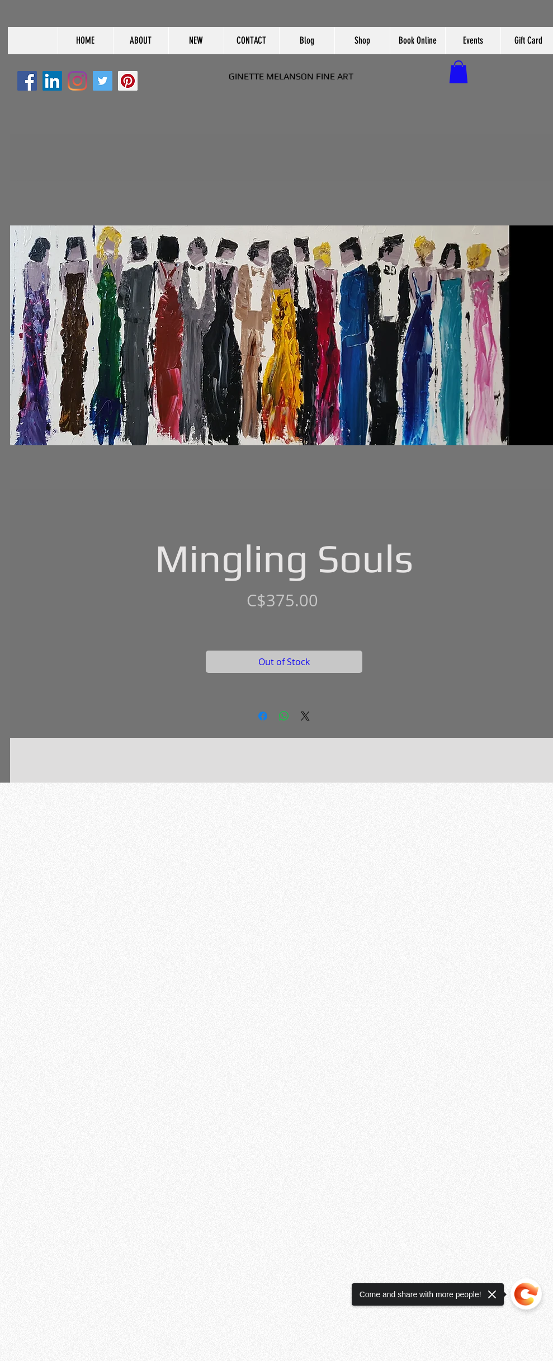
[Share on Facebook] (263, 716)
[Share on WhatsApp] (284, 716)
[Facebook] (27, 81)
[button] (140, 40)
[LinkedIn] (52, 81)
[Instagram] (77, 81)
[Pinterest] (128, 81)
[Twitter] (102, 81)
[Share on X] (305, 716)
